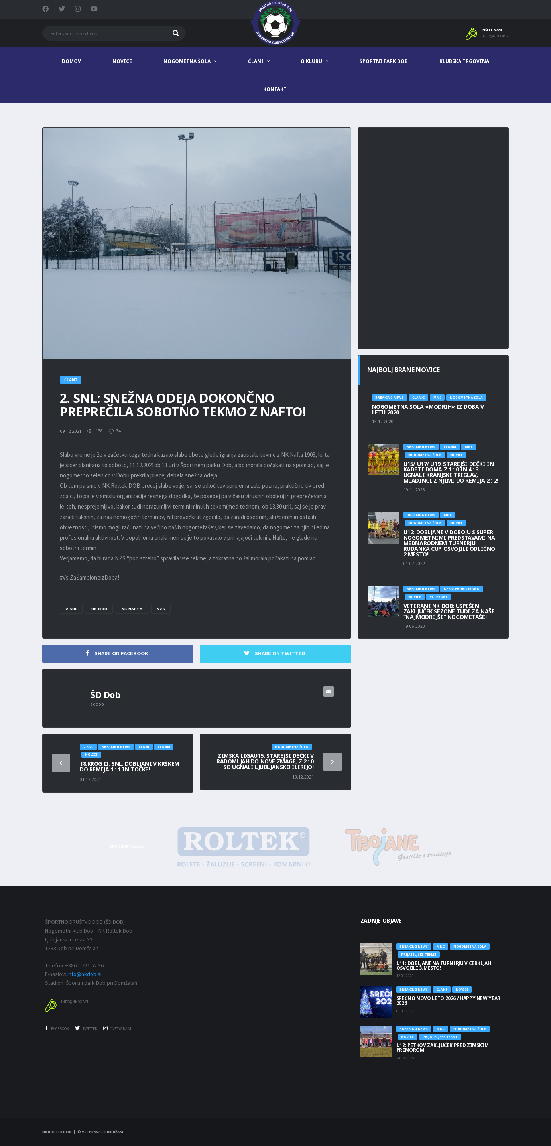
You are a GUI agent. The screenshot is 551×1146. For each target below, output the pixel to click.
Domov (71, 61)
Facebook (57, 1028)
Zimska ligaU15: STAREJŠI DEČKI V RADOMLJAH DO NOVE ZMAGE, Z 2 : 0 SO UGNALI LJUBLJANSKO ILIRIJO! (265, 761)
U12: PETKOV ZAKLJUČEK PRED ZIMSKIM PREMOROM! (442, 1047)
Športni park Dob (384, 61)
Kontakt (275, 89)
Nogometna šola (187, 61)
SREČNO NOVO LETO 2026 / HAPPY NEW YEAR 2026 (448, 1000)
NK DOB (99, 609)
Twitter (86, 1028)
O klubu (311, 61)
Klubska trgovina (464, 61)
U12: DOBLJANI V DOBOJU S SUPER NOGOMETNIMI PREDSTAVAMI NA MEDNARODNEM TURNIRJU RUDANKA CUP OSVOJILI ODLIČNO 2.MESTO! (449, 543)
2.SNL (71, 609)
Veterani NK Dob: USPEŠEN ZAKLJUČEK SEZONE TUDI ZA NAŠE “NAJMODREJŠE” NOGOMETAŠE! (449, 611)
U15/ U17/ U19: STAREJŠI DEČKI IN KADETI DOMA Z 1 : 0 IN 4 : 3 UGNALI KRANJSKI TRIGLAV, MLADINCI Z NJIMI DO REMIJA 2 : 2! (450, 472)
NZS (161, 609)
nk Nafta (132, 609)
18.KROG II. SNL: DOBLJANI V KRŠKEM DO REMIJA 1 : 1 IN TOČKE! (129, 766)
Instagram (117, 1028)
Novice (122, 61)
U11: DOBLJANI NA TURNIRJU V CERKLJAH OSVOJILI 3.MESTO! (443, 965)
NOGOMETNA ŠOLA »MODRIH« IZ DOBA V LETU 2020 (428, 409)
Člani (256, 61)
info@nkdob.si (495, 36)
